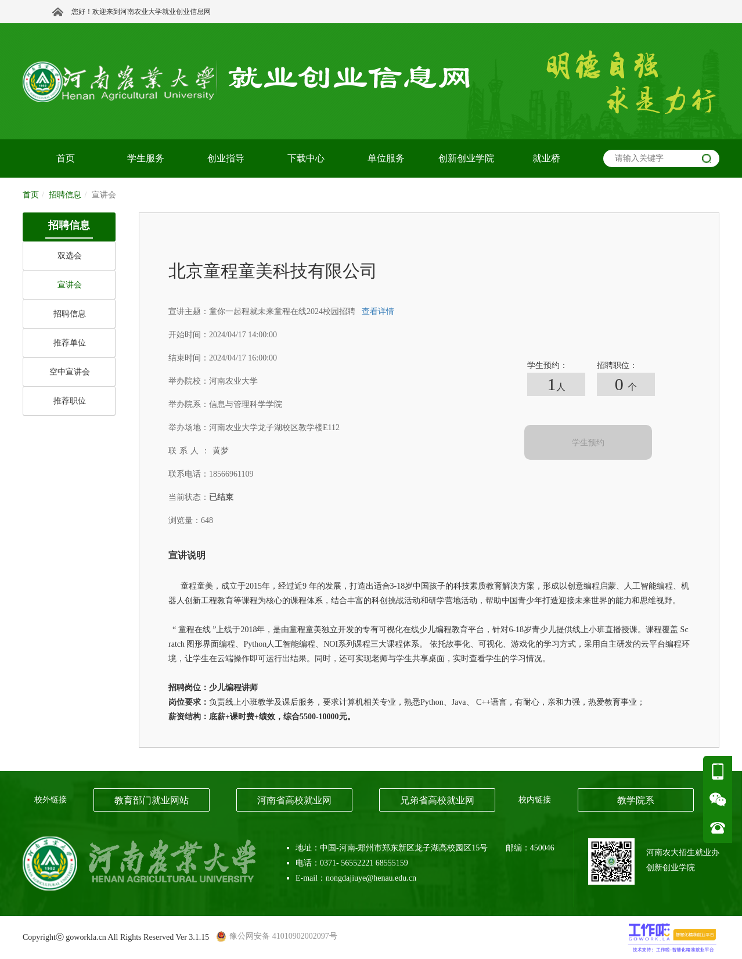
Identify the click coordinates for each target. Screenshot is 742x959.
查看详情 (378, 311)
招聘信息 (69, 313)
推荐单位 (69, 342)
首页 (31, 194)
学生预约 (588, 442)
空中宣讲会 (69, 371)
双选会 (69, 255)
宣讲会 (69, 284)
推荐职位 (69, 400)
